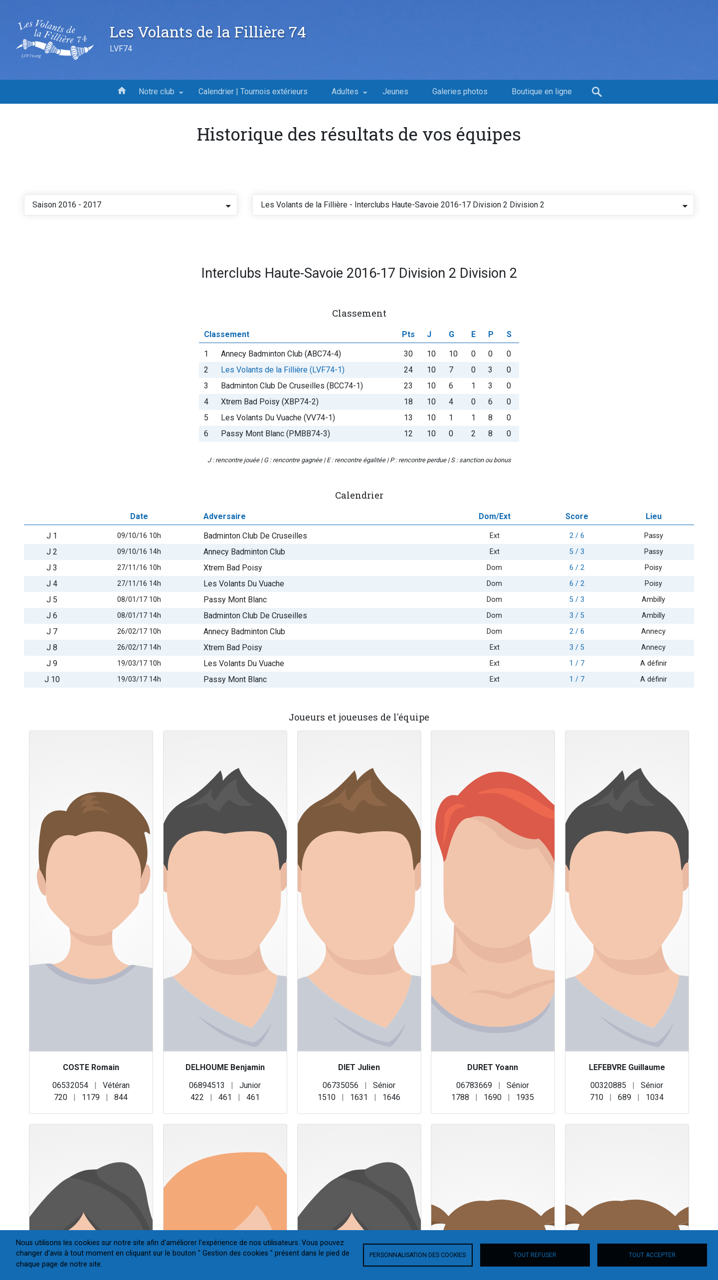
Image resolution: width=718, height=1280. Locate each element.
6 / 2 (576, 616)
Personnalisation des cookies (417, 1255)
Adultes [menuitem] (345, 95)
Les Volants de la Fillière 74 (208, 31)
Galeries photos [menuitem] (460, 91)
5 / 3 (576, 600)
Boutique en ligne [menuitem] (542, 91)
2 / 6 (576, 584)
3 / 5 (576, 664)
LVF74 (121, 48)
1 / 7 (576, 712)
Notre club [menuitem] (156, 95)
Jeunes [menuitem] (395, 91)
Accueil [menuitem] (122, 90)
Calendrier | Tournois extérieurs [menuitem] (253, 91)
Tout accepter (652, 1255)
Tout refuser (535, 1255)
